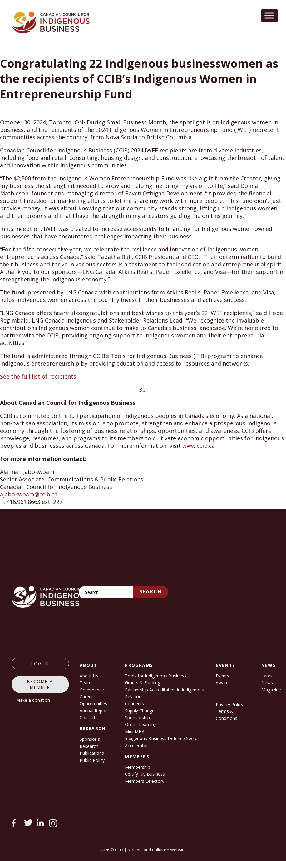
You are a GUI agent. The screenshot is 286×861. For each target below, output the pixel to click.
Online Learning (140, 724)
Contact (88, 717)
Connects (134, 703)
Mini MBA (135, 731)
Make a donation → (36, 700)
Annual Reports (95, 711)
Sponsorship (137, 717)
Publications (92, 753)
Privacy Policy (229, 704)
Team (85, 683)
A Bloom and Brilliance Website (156, 850)
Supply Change (140, 711)
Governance (92, 690)
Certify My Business (145, 774)
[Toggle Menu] (269, 15)
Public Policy (92, 760)
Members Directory (144, 781)
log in (40, 664)
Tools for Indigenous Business (155, 676)
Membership (137, 767)
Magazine (271, 690)
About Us (89, 676)
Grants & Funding (142, 683)
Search (150, 591)
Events (222, 676)
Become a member (40, 684)
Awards (223, 683)
